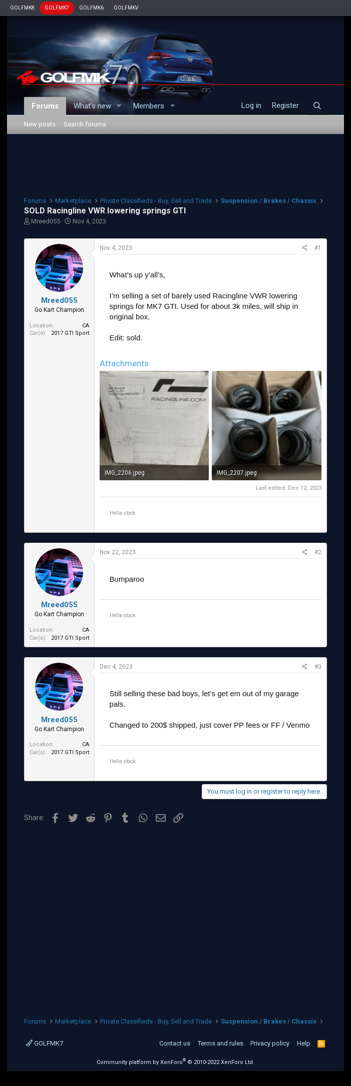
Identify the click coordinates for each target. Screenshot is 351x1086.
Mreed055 (45, 221)
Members (148, 105)
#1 (317, 247)
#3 (317, 666)
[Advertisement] (175, 164)
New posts (40, 124)
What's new (92, 105)
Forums (45, 105)
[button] (119, 106)
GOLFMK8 (22, 7)
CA (85, 325)
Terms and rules (220, 1043)
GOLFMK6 (91, 7)
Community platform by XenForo (175, 1062)
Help (303, 1043)
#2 (317, 552)
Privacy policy (269, 1043)
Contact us (174, 1043)
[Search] (317, 105)
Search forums (85, 124)
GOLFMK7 (57, 7)
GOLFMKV (126, 7)
